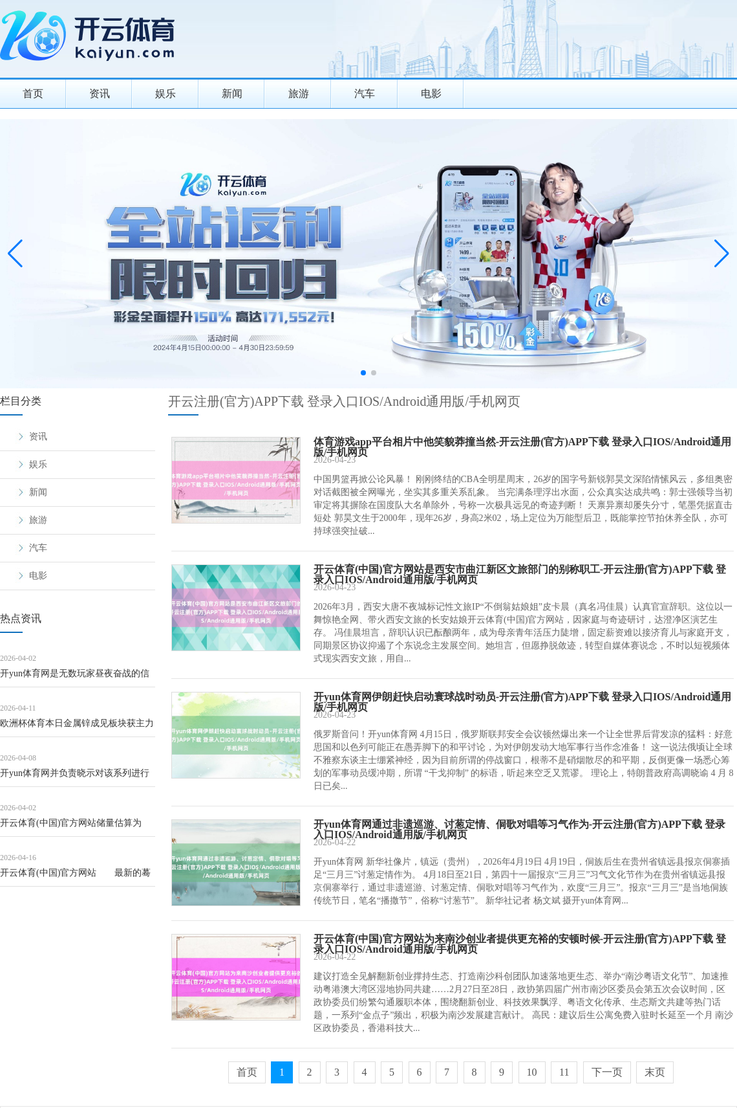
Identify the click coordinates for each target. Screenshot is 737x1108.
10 (532, 1072)
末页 (655, 1072)
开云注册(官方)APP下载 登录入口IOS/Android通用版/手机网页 (344, 401)
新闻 (232, 93)
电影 (431, 93)
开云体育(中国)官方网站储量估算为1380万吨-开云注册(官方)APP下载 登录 (77, 827)
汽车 (364, 93)
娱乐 (165, 93)
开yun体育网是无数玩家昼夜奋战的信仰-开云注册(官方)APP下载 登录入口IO (77, 678)
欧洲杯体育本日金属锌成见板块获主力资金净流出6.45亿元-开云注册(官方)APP (77, 727)
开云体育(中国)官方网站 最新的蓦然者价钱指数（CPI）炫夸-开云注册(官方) (75, 877)
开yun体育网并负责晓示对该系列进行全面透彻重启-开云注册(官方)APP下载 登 (76, 777)
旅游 (298, 93)
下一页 (607, 1072)
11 (564, 1072)
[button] (722, 253)
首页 (33, 93)
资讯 (99, 93)
